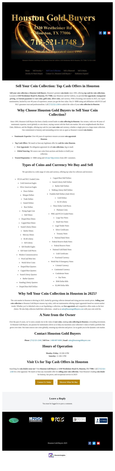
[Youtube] (109, 33)
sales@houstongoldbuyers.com (73, 314)
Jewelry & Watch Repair (34, 74)
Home (27, 71)
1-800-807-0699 (56, 348)
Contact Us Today (44, 390)
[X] (104, 33)
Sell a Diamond (69, 71)
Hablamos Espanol (82, 74)
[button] (42, 70)
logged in (55, 412)
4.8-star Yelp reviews (52, 161)
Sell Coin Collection (53, 71)
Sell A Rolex (82, 71)
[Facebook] (100, 33)
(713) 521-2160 (74, 105)
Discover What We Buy (69, 390)
